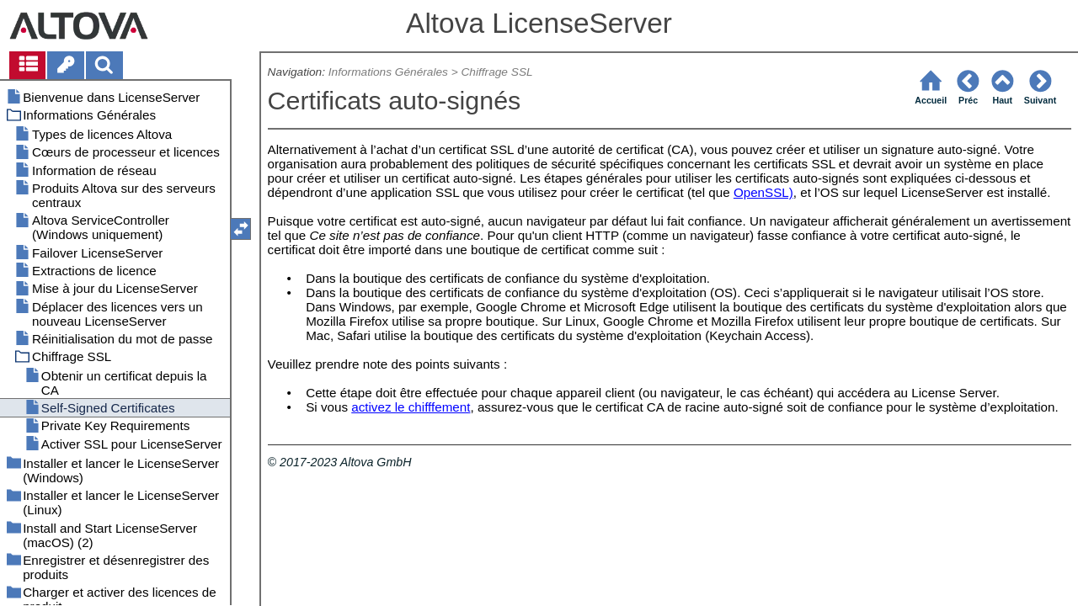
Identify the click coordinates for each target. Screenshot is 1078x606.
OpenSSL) (763, 192)
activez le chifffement (410, 407)
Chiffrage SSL (497, 72)
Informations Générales (388, 72)
